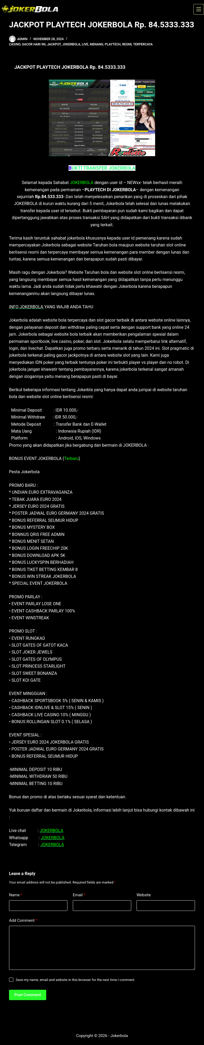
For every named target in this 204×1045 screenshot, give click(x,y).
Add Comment (23, 920)
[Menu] (198, 9)
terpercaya (143, 44)
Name (16, 895)
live (85, 44)
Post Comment (27, 994)
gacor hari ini (34, 44)
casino (14, 44)
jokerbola (71, 44)
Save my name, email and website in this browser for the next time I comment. (75, 980)
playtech (113, 44)
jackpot (54, 44)
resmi (127, 44)
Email (79, 895)
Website (144, 895)
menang (96, 44)
